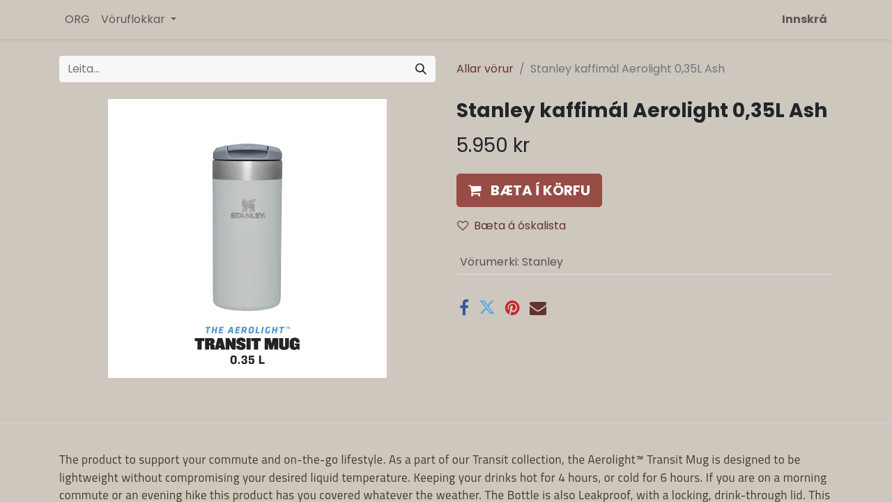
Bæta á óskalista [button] (511, 226)
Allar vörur (485, 69)
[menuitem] (77, 19)
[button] (529, 190)
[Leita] (421, 69)
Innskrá (804, 19)
